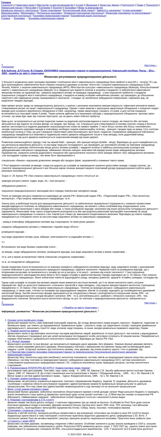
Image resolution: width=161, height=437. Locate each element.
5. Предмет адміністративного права (27, 378)
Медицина (91, 5)
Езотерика (44, 7)
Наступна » (150, 65)
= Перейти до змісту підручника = (80, 307)
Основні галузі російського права (25, 320)
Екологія (57, 7)
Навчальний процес (12, 7)
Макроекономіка (10, 13)
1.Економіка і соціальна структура (26, 410)
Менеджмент (28, 13)
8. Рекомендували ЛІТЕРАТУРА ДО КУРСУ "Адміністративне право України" (49, 368)
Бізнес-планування (51, 10)
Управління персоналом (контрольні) (84, 13)
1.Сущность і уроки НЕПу (21, 421)
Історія (79, 5)
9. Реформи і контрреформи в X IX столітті (31, 400)
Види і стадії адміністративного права (28, 389)
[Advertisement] (80, 40)
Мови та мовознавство (90, 7)
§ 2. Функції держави (19, 341)
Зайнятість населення (109, 10)
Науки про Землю (109, 5)
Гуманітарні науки (24, 5)
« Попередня (8, 65)
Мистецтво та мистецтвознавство (55, 5)
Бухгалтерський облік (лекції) (79, 10)
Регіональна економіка (49, 13)
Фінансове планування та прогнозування (128, 13)
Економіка (70, 7)
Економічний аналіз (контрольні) (88, 15)
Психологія (152, 5)
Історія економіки (132, 10)
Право (139, 5)
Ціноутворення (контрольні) (16, 15)
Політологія (127, 5)
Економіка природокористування (51, 15)
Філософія (31, 7)
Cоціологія (7, 5)
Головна (5, 18)
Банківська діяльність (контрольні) (20, 10)
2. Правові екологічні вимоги (23, 331)
